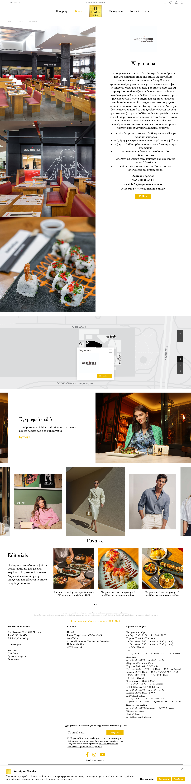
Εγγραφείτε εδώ (35, 419)
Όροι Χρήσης (73, 638)
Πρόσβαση (13, 653)
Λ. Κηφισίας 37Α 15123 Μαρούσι (25, 632)
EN (15, 2)
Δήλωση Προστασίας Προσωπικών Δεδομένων (88, 641)
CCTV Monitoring (75, 647)
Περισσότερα (104, 376)
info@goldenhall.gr (19, 638)
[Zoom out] (180, 339)
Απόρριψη (164, 779)
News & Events (139, 11)
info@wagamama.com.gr (146, 184)
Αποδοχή (178, 779)
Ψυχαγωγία (116, 11)
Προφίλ (70, 632)
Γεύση (78, 11)
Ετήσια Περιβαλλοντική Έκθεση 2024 (84, 635)
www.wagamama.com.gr (149, 188)
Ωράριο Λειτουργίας (17, 656)
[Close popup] (110, 351)
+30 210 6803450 (18, 635)
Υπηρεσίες (101, 2)
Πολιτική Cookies (75, 644)
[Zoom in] (180, 333)
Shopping (62, 11)
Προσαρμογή (146, 779)
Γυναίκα (95, 541)
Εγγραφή (24, 437)
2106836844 (146, 180)
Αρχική (10, 22)
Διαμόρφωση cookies (95, 760)
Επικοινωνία (13, 659)
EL (20, 2)
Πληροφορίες (91, 2)
